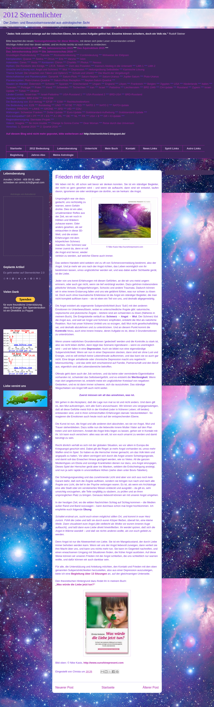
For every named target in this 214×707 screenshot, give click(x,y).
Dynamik (53, 76)
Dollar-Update (55, 112)
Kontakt (130, 148)
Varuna (72, 58)
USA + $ (94, 116)
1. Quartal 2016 (27, 126)
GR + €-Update (112, 116)
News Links (150, 148)
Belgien (151, 83)
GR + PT (32, 116)
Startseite (16, 148)
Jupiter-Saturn (131, 76)
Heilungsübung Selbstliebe (104, 69)
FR (83, 116)
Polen (38, 87)
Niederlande (190, 83)
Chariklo (71, 62)
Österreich (35, 83)
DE (68, 116)
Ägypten (165, 83)
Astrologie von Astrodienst (22, 194)
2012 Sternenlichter (32, 15)
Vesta (34, 62)
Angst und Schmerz (47, 69)
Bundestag (45, 105)
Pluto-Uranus (151, 76)
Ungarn (96, 83)
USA (176, 83)
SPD (60, 108)
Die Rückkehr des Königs (30, 65)
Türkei (22, 90)
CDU (78, 108)
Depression (77, 69)
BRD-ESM (33, 98)
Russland (182, 87)
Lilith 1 (140, 65)
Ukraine (34, 90)
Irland (49, 87)
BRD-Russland (133, 94)
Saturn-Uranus (110, 76)
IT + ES (45, 116)
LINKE (36, 108)
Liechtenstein (131, 87)
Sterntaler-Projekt (40, 119)
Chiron (58, 62)
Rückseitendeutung (65, 55)
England (110, 83)
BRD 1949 (149, 87)
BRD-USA (115, 94)
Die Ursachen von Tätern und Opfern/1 (46, 73)
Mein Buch (111, 148)
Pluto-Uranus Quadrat (37, 80)
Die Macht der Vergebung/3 (113, 73)
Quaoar (27, 58)
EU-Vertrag (36, 101)
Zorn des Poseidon (80, 65)
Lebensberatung (67, 148)
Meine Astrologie (63, 154)
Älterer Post (151, 687)
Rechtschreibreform (78, 101)
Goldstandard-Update (131, 112)
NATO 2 (104, 105)
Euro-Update (74, 112)
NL (76, 116)
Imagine (19, 123)
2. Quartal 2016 (49, 126)
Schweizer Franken (32, 112)
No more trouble (38, 123)
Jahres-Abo (38, 154)
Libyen (122, 83)
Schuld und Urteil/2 (83, 73)
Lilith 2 (151, 65)
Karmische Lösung (133, 69)
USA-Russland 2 (95, 94)
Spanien (64, 83)
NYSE (68, 105)
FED (79, 105)
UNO (58, 105)
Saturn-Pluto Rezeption (67, 80)
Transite (44, 55)
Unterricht (91, 148)
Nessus (97, 62)
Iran (92, 87)
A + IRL (58, 116)
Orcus (51, 58)
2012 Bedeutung (39, 148)
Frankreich (137, 83)
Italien (205, 83)
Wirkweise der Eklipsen (115, 55)
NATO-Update (121, 105)
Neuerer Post (64, 687)
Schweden (63, 87)
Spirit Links (172, 148)
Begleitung (16, 154)
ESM (60, 101)
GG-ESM (48, 98)
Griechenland (80, 83)
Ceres (23, 62)
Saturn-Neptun (89, 76)
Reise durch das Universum (118, 123)
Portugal (25, 87)
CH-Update (166, 87)
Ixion (82, 58)
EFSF (49, 101)
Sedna (39, 58)
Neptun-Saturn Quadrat (98, 80)
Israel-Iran (31, 94)
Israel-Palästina (50, 94)
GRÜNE (48, 108)
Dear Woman (90, 123)
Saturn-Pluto (70, 76)
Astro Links (194, 148)
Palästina (114, 87)
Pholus (84, 62)
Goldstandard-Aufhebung (100, 112)
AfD (69, 108)
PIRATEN (22, 108)
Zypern (196, 87)
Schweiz (50, 83)
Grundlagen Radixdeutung (21, 55)
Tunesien (11, 87)
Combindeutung (89, 55)
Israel (102, 87)
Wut (64, 69)
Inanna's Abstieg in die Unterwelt (113, 65)
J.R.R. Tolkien (57, 65)
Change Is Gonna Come (65, 123)
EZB (31, 105)
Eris (61, 58)
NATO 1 (90, 105)
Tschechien (79, 87)
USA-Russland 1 (72, 94)
